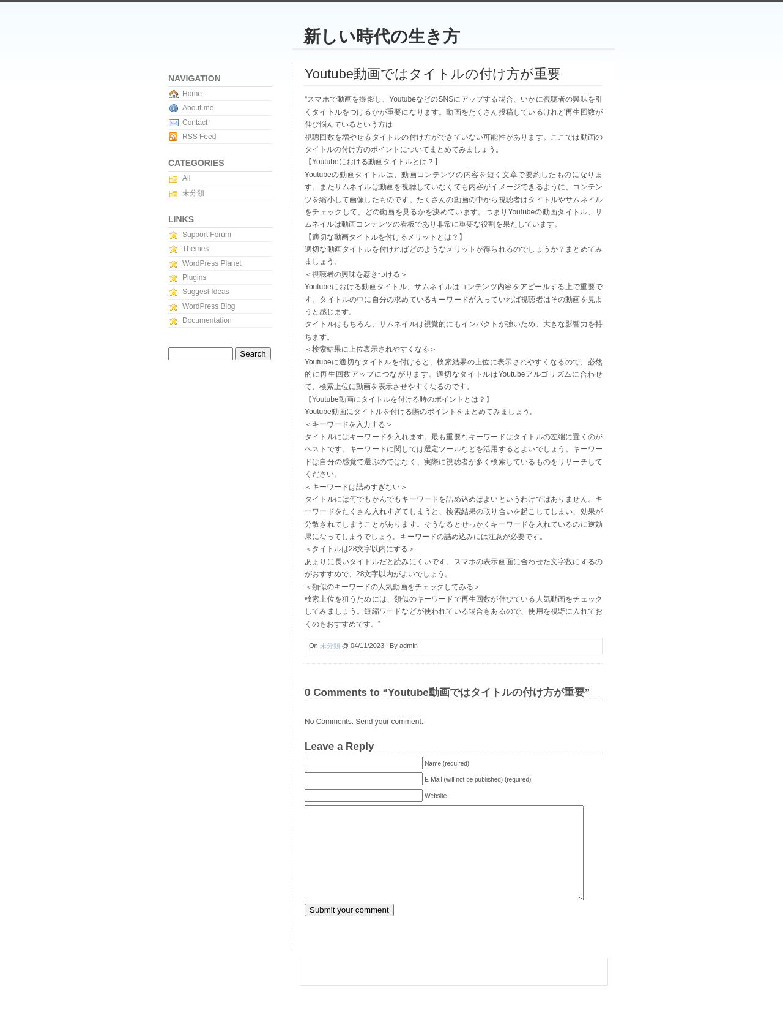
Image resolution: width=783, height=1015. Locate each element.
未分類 (330, 645)
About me (197, 108)
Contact (194, 122)
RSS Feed (199, 136)
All (186, 178)
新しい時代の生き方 (381, 36)
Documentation (207, 320)
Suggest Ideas (205, 291)
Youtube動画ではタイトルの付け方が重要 (433, 73)
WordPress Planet (212, 263)
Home (192, 93)
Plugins (194, 277)
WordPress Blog (208, 306)
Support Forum (206, 234)
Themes (195, 248)
